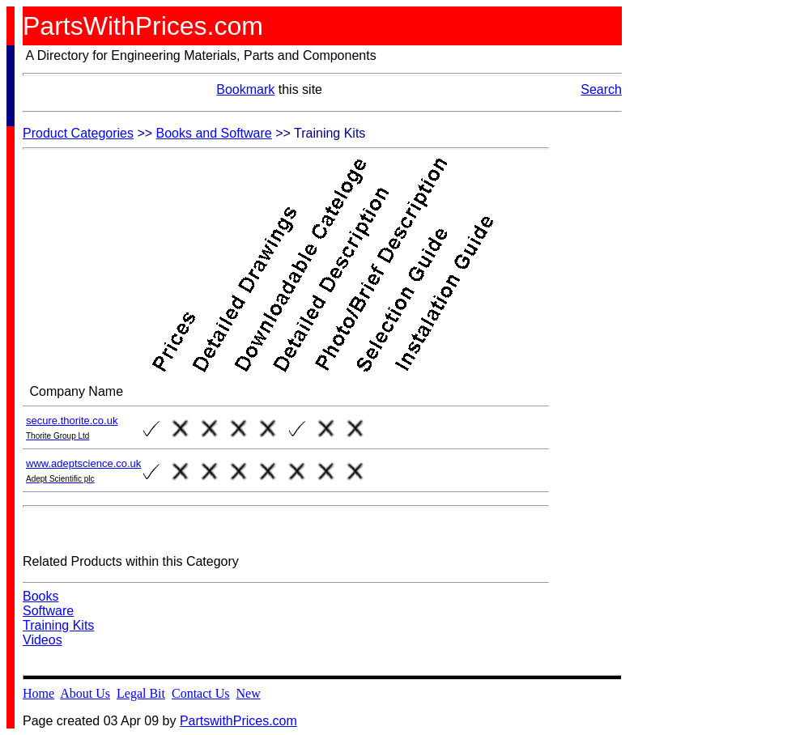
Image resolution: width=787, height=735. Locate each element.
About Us (85, 693)
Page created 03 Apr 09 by (101, 721)
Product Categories (78, 133)
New (248, 693)
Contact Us (201, 693)
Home (38, 693)
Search (601, 89)
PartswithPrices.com (238, 721)
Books (40, 596)
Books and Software (214, 133)
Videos (42, 640)
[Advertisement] (613, 369)
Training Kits (58, 625)
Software (48, 611)
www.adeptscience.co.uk (83, 463)
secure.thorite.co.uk (71, 420)
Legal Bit (141, 693)
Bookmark (245, 89)
